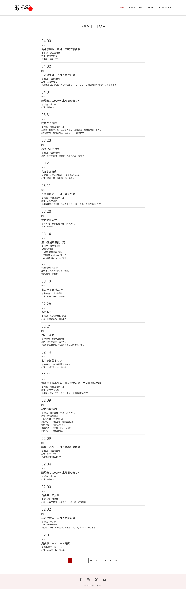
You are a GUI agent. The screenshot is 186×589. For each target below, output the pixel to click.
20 (101, 560)
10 (96, 560)
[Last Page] (115, 560)
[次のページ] (110, 560)
